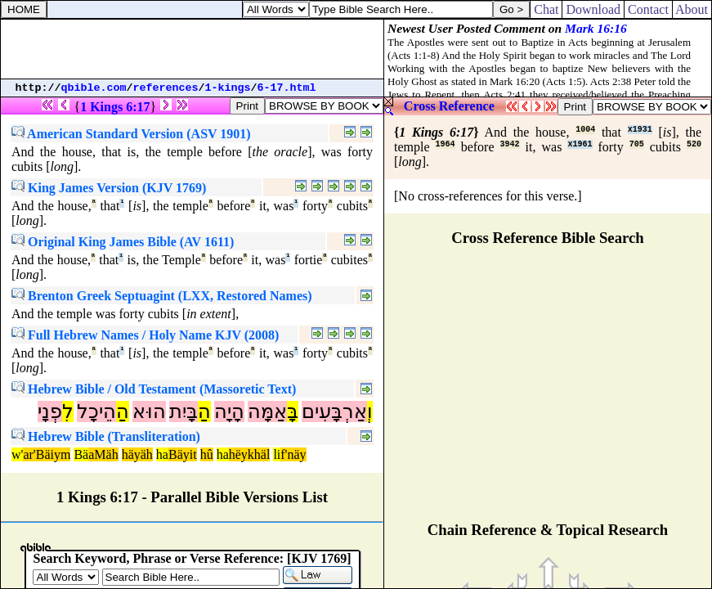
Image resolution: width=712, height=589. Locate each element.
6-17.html (286, 88)
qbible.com (94, 88)
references (166, 88)
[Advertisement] (192, 49)
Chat (546, 9)
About (692, 9)
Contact (648, 9)
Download (593, 9)
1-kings (228, 88)
